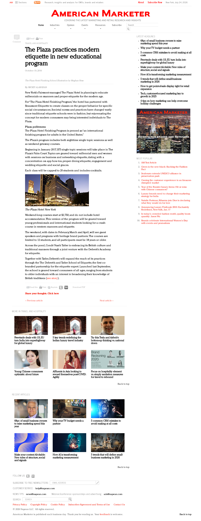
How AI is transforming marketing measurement (165, 74)
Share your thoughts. (42, 294)
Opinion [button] (70, 26)
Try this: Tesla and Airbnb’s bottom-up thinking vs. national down (107, 341)
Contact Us (119, 505)
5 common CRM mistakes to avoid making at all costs (106, 422)
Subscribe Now (155, 2)
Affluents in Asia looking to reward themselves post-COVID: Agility (69, 374)
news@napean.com (36, 494)
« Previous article (34, 301)
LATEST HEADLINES (146, 36)
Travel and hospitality (36, 43)
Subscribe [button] (116, 25)
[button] (21, 2)
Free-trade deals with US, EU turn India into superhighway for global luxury (163, 61)
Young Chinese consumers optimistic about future (28, 373)
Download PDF (79, 287)
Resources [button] (100, 26)
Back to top (123, 384)
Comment (17, 42)
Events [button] (85, 26)
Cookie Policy (58, 505)
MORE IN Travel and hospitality (29, 311)
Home (41, 25)
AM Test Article (149, 163)
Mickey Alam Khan (37, 87)
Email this (34, 287)
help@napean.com (45, 488)
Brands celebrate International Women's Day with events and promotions (164, 222)
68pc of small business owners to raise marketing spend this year (160, 42)
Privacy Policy (20, 505)
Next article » (106, 301)
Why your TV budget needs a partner (160, 48)
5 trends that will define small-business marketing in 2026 (107, 456)
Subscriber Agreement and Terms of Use (89, 505)
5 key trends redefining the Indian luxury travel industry (68, 339)
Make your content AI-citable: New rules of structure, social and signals (162, 69)
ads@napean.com (113, 494)
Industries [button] (55, 26)
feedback (105, 514)
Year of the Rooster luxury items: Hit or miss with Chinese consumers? (164, 188)
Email (32, 39)
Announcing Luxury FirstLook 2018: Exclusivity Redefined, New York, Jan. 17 (165, 208)
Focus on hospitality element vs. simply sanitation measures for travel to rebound (107, 374)
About (141, 2)
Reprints (54, 287)
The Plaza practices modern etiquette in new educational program (63, 57)
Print (41, 39)
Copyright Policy (38, 505)
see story (52, 278)
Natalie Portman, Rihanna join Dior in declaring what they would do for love (165, 201)
